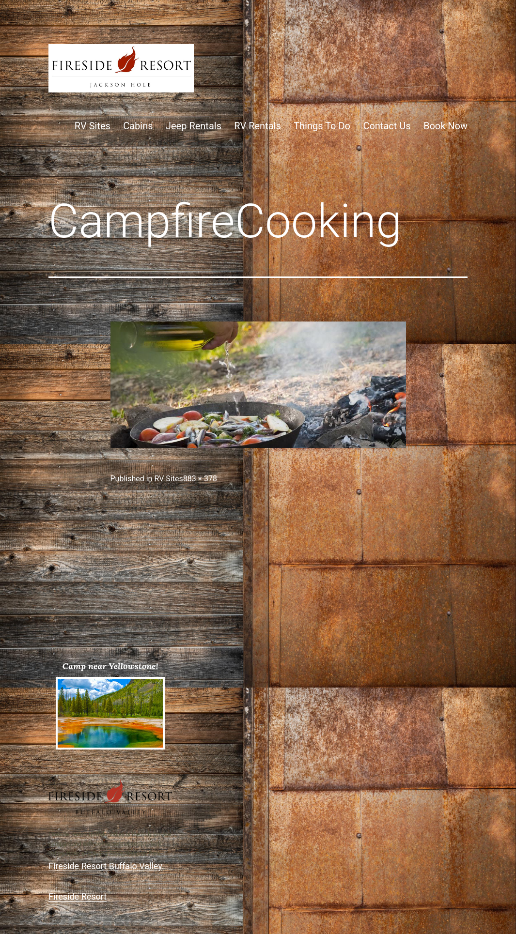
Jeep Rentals (193, 126)
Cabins (138, 126)
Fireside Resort (77, 896)
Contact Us (386, 126)
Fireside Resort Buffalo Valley (105, 866)
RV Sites (92, 126)
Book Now (445, 126)
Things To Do (322, 126)
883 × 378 (200, 478)
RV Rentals (257, 126)
